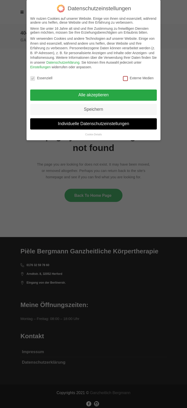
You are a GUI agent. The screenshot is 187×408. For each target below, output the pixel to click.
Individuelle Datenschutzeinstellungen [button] (93, 123)
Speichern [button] (93, 109)
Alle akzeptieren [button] (93, 94)
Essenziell (41, 78)
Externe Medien (138, 78)
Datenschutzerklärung (62, 62)
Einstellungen (40, 67)
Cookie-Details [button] (93, 134)
